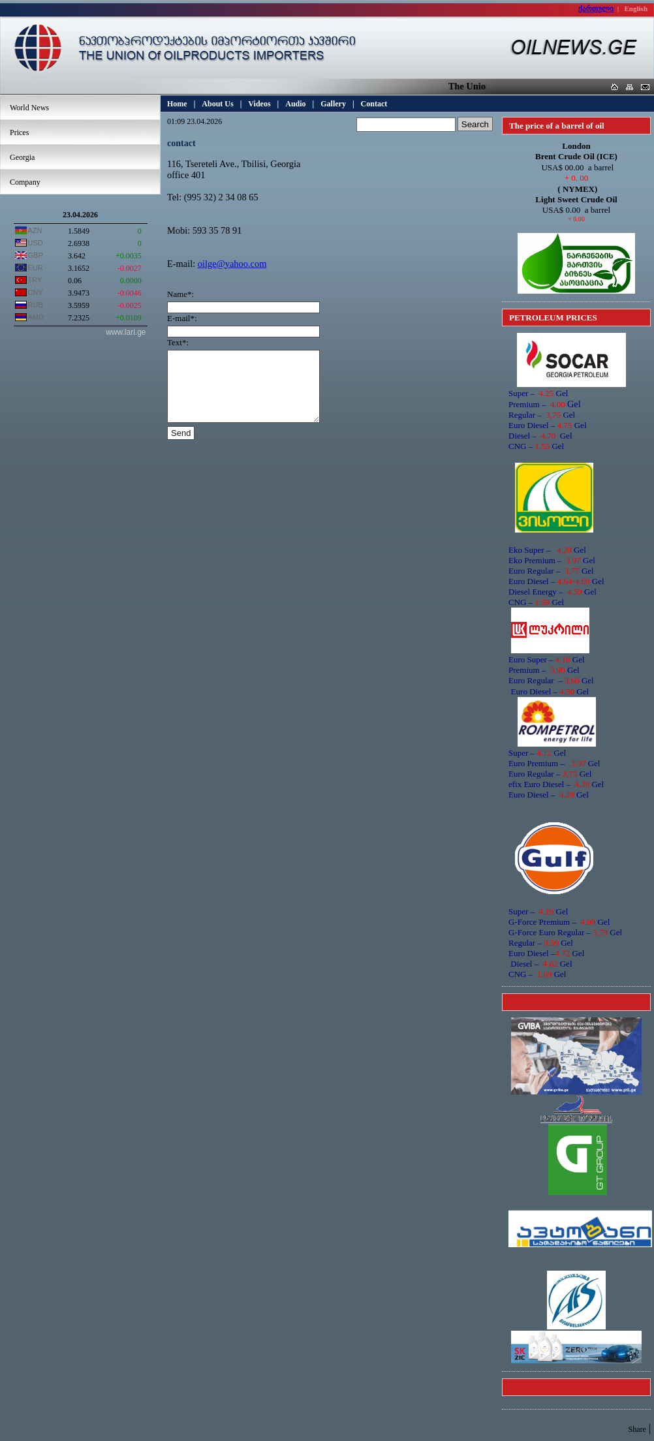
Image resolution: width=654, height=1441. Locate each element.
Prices (19, 132)
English (636, 8)
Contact (374, 103)
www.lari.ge (126, 332)
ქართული (596, 8)
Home (177, 103)
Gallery (333, 103)
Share (637, 1429)
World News (29, 107)
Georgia (22, 157)
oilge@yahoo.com (232, 263)
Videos (259, 103)
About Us (217, 103)
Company (25, 182)
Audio (295, 103)
